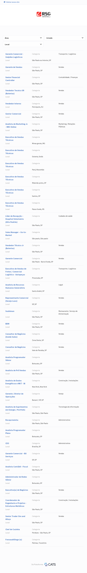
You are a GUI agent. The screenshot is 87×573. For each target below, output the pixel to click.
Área (23, 38)
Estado (65, 38)
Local (23, 44)
